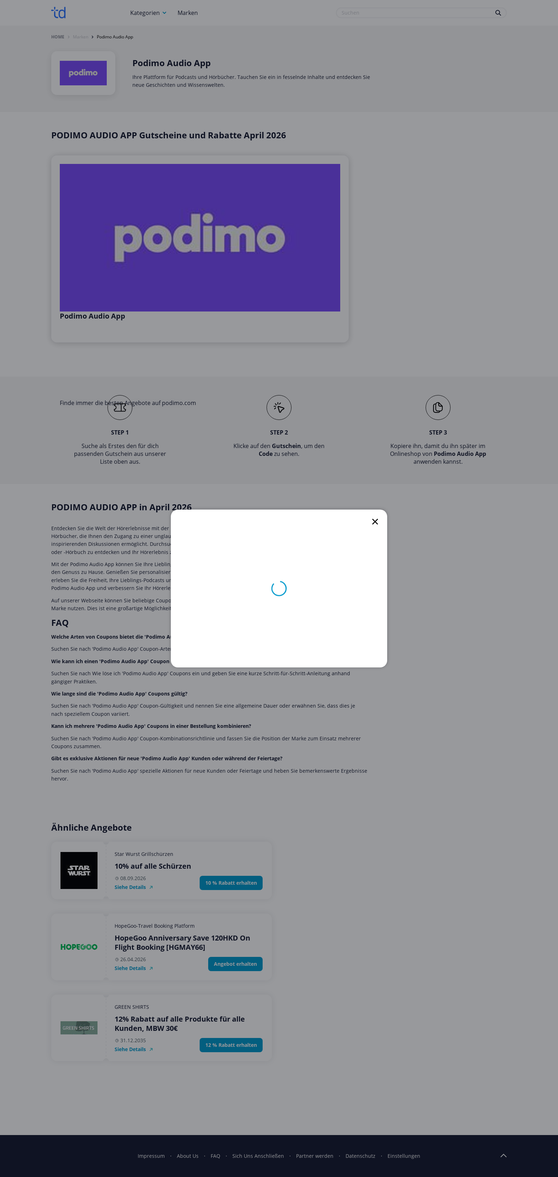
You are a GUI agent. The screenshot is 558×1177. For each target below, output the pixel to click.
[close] (375, 521)
